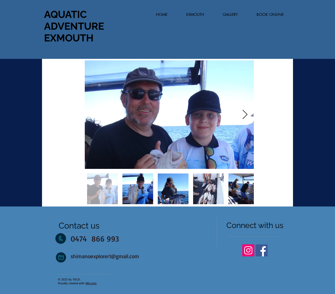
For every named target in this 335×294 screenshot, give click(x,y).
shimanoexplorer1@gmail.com (105, 256)
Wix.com (91, 283)
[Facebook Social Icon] (262, 250)
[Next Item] (245, 115)
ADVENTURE (74, 26)
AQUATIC (65, 14)
